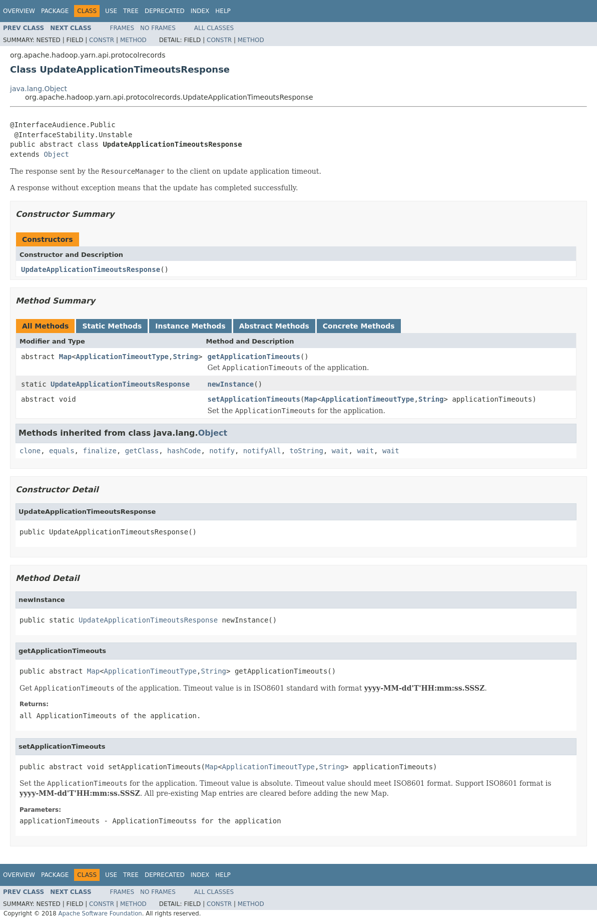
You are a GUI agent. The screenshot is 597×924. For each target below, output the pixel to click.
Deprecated (165, 11)
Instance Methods (190, 326)
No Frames (158, 28)
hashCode (184, 451)
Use (111, 11)
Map (65, 357)
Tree (131, 11)
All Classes (214, 28)
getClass (142, 451)
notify (222, 451)
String (185, 357)
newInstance (230, 384)
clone (30, 451)
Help (223, 11)
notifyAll (262, 451)
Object (56, 154)
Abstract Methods (274, 326)
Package (55, 11)
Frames (122, 28)
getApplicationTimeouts (253, 357)
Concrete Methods (359, 326)
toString (306, 451)
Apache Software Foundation (100, 913)
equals (62, 451)
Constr (101, 40)
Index (200, 11)
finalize (99, 451)
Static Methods (112, 326)
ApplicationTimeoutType (122, 357)
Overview (19, 11)
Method (133, 40)
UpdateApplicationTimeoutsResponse (90, 269)
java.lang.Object (38, 89)
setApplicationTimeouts (253, 399)
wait (340, 451)
